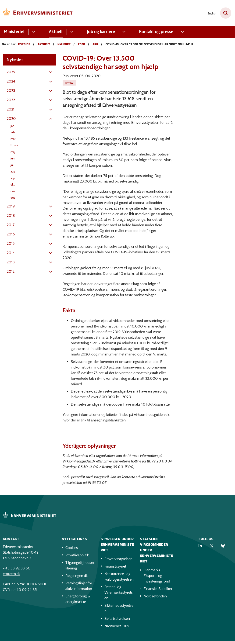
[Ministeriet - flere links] (33, 32)
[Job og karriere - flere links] (123, 32)
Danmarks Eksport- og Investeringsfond (157, 575)
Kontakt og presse (156, 31)
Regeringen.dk (76, 575)
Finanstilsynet (115, 566)
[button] (49, 72)
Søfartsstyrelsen (117, 618)
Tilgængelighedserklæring (79, 565)
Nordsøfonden (155, 596)
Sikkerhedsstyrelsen (118, 608)
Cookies (71, 547)
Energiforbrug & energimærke (77, 599)
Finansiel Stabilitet (158, 588)
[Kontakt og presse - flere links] (181, 32)
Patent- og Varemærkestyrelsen (118, 592)
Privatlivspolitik (77, 555)
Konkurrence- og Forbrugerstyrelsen (119, 577)
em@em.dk (11, 574)
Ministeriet (14, 31)
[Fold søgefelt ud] (225, 13)
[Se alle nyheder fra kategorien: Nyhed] (69, 83)
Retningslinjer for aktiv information (78, 586)
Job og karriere (101, 31)
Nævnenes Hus (116, 626)
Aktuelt (56, 31)
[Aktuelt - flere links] (71, 32)
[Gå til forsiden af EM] (36, 13)
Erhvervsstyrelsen (118, 559)
